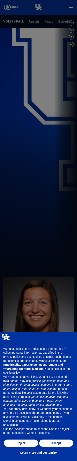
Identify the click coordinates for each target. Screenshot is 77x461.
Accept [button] (56, 443)
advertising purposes (16, 396)
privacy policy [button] (12, 356)
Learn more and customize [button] (38, 452)
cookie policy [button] (11, 372)
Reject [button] (21, 443)
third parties (10, 380)
